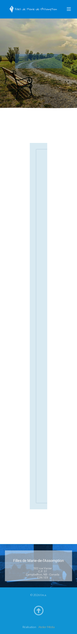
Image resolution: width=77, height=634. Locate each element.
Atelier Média (46, 627)
